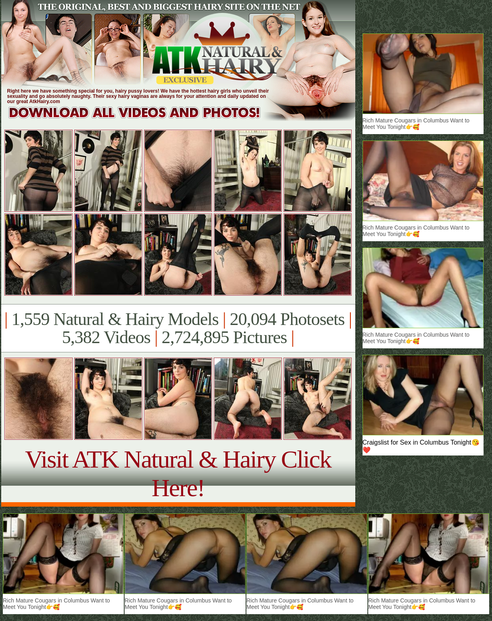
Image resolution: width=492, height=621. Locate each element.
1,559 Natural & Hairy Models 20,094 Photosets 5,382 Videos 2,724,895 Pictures (178, 328)
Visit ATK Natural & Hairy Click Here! (178, 473)
